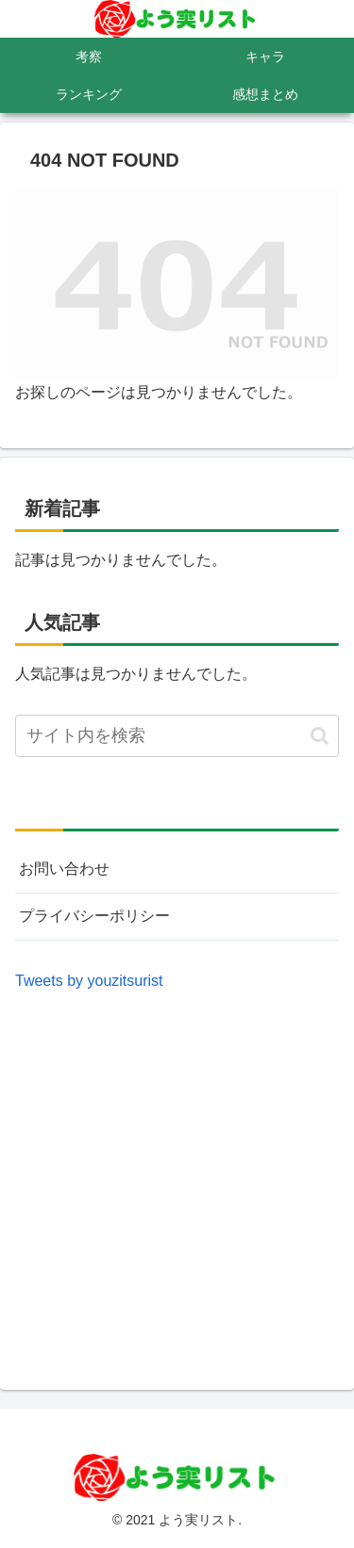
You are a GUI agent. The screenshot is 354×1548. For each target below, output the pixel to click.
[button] (319, 736)
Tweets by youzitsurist (89, 981)
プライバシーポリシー (94, 916)
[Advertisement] (177, 1171)
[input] (177, 736)
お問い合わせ (64, 869)
